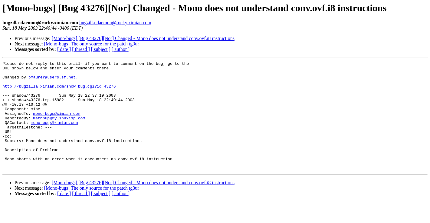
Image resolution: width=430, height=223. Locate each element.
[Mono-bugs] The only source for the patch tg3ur (91, 43)
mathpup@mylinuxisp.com (59, 129)
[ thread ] (81, 49)
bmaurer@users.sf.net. (53, 80)
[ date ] (64, 49)
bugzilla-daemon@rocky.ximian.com (115, 22)
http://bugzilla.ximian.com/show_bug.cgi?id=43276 (59, 91)
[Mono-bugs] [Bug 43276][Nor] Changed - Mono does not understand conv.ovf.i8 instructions (143, 38)
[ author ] (121, 49)
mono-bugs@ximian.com (56, 124)
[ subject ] (100, 49)
